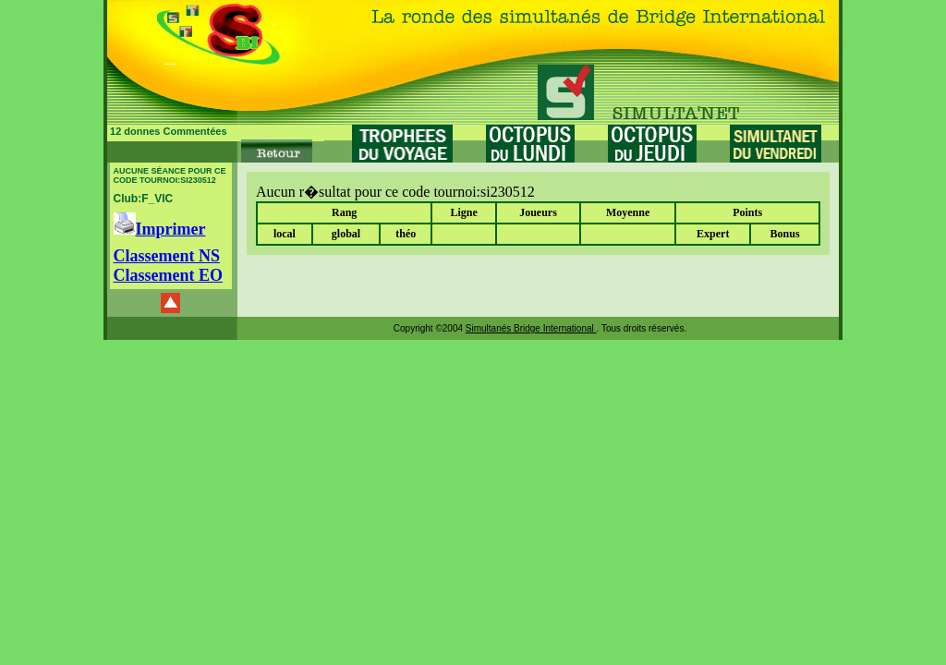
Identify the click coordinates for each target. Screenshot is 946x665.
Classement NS (167, 256)
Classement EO (169, 275)
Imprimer (160, 229)
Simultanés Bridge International (531, 328)
